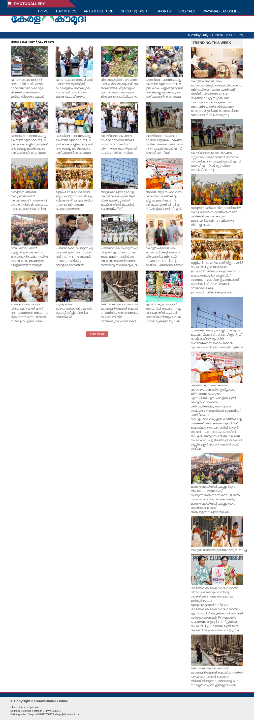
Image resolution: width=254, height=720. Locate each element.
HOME (43, 11)
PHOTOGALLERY (26, 3)
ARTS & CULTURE (98, 11)
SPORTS (164, 11)
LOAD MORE (97, 334)
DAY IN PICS (66, 11)
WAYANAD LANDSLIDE (221, 11)
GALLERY (28, 42)
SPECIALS (186, 11)
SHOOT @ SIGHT (135, 11)
